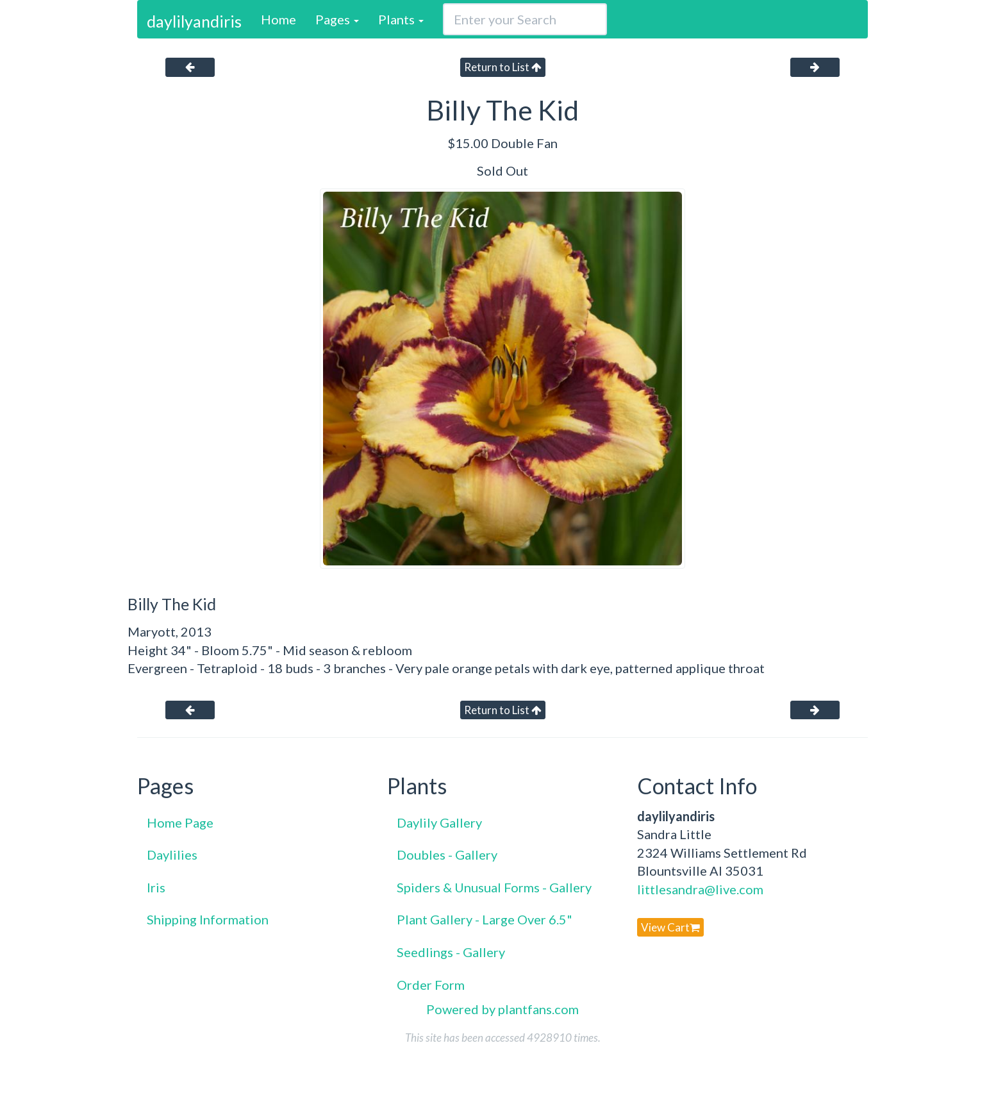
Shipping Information (208, 919)
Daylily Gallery (439, 822)
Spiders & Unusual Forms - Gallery (494, 887)
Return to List (503, 67)
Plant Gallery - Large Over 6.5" (484, 919)
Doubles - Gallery (447, 854)
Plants (401, 19)
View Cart (670, 927)
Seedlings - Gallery (451, 952)
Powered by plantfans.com (502, 1009)
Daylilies (172, 854)
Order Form (431, 984)
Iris (156, 887)
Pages (337, 19)
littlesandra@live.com (700, 889)
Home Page (180, 822)
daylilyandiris (194, 21)
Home (278, 19)
